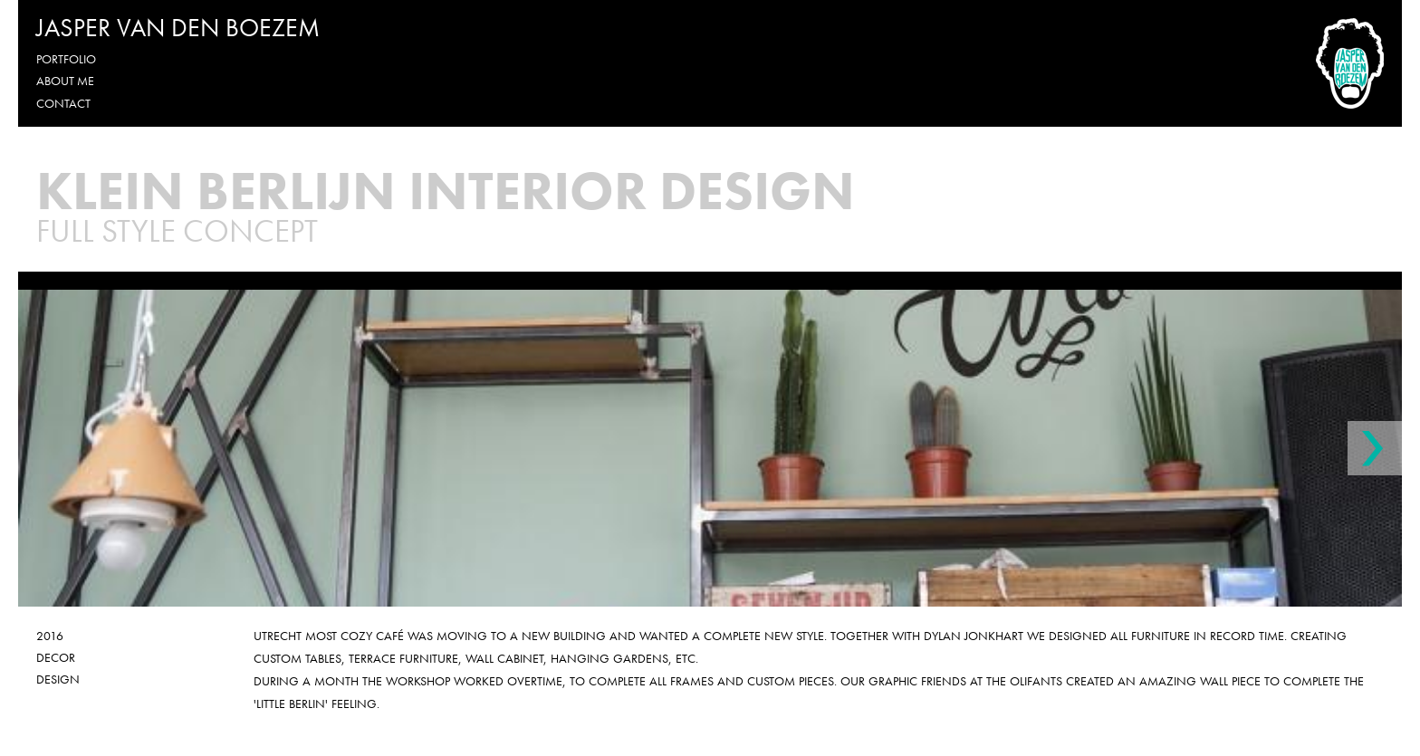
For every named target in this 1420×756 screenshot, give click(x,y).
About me (65, 80)
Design (58, 679)
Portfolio (66, 59)
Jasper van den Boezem (178, 27)
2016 (49, 635)
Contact (63, 103)
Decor (55, 657)
